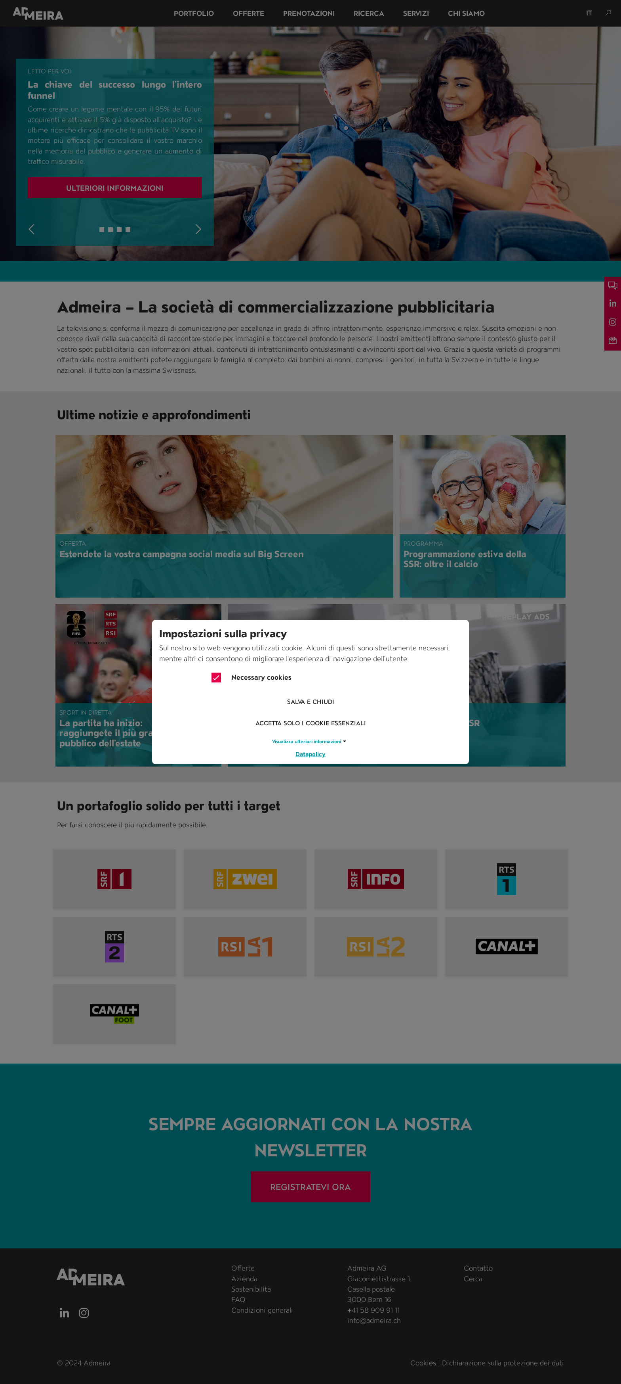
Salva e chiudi (310, 702)
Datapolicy (310, 753)
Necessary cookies (251, 677)
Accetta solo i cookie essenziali (310, 723)
